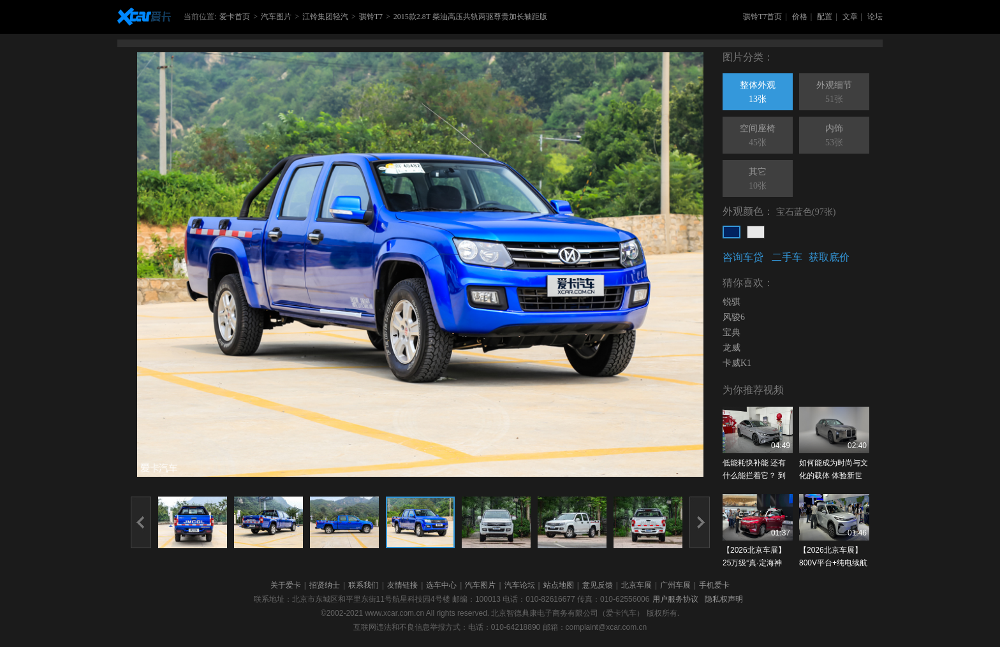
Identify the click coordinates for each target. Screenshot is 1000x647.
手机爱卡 (714, 585)
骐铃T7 (371, 16)
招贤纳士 (324, 585)
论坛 (875, 16)
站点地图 (558, 585)
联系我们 (363, 585)
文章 (850, 16)
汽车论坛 (519, 585)
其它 (757, 180)
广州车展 (675, 585)
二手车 (787, 257)
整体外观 (757, 93)
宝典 (731, 332)
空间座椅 (757, 136)
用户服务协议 (675, 599)
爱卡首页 (234, 16)
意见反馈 (597, 585)
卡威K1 (737, 363)
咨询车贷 (743, 257)
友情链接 (402, 585)
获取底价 (829, 257)
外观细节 (834, 93)
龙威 (731, 348)
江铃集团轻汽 (325, 16)
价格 (799, 16)
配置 (824, 16)
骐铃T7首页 (762, 16)
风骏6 (734, 317)
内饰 (834, 136)
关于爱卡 (285, 585)
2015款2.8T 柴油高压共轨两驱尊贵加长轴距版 (470, 16)
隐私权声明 (724, 599)
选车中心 (441, 585)
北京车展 (636, 585)
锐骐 (731, 302)
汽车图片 (276, 16)
